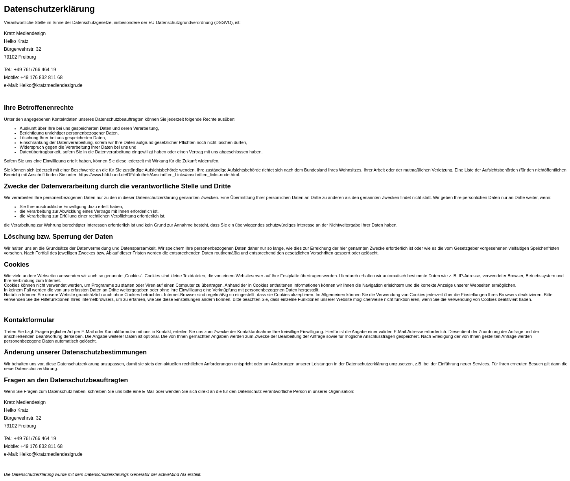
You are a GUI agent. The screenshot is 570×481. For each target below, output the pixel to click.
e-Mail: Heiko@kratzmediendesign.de (43, 85)
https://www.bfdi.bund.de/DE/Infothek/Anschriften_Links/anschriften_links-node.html (159, 174)
